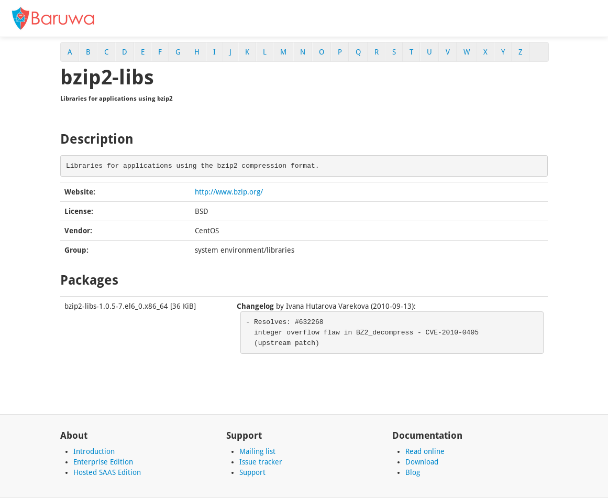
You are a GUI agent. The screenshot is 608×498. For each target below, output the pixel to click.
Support (252, 472)
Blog (412, 472)
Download (421, 462)
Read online (425, 451)
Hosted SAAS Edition (107, 472)
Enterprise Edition (103, 462)
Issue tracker (260, 462)
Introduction (94, 451)
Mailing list (257, 451)
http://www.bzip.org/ (229, 192)
